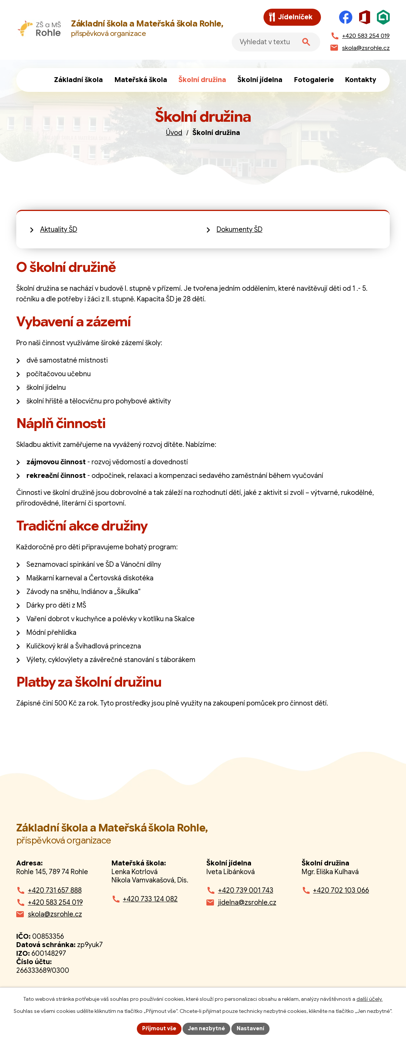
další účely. (369, 998)
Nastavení (250, 1028)
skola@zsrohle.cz (55, 914)
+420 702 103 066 (341, 890)
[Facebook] (345, 17)
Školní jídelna (259, 80)
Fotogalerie (314, 80)
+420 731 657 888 (55, 890)
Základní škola (78, 80)
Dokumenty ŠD (239, 229)
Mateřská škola (141, 80)
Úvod (36, 80)
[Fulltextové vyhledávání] (276, 42)
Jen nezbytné (206, 1028)
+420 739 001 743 (245, 890)
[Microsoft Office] (364, 17)
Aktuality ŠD (58, 229)
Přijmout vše (159, 1028)
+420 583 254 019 (55, 902)
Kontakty (360, 80)
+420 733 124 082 (150, 899)
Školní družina (202, 80)
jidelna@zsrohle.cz (247, 902)
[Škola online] (383, 17)
